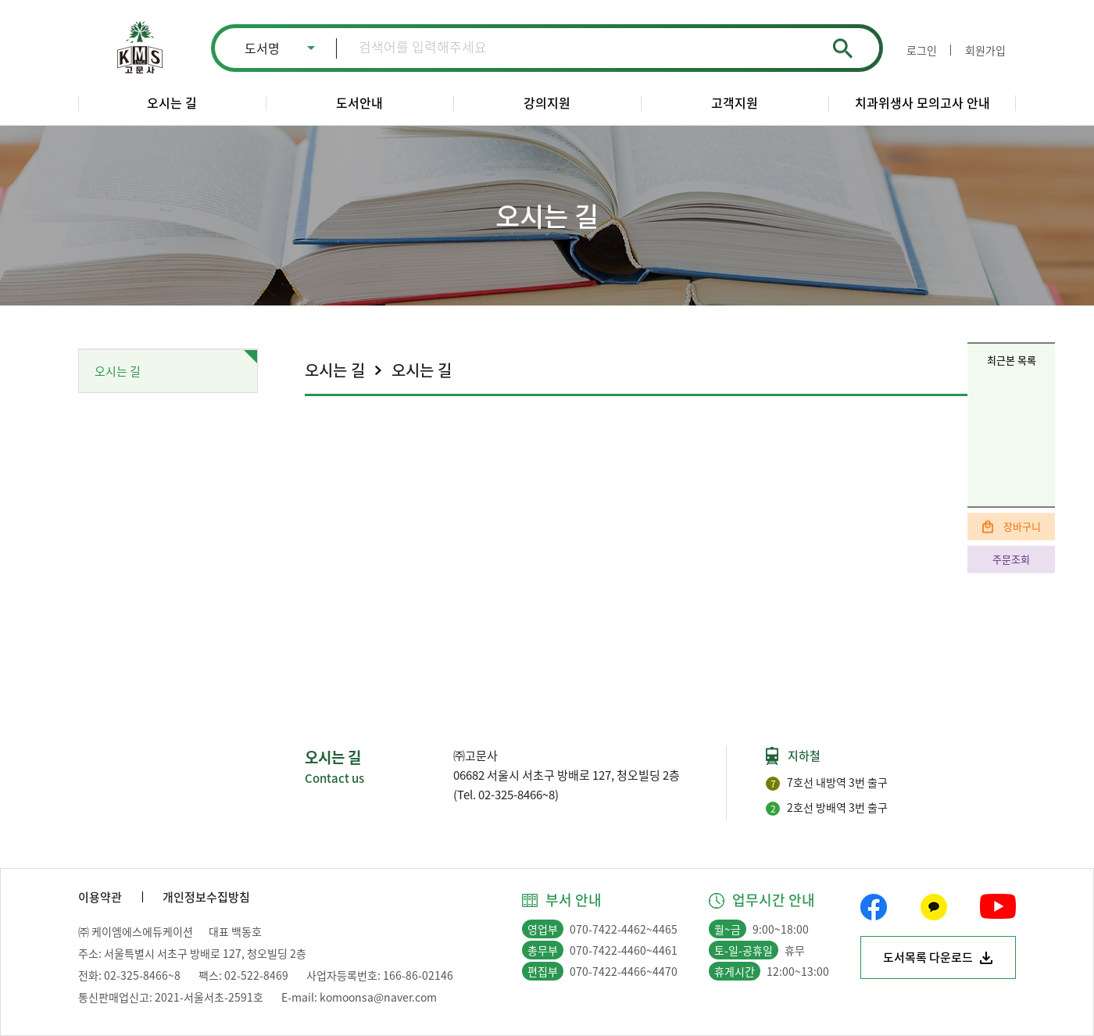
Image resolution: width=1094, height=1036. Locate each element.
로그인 (921, 50)
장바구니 (1022, 526)
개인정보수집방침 (206, 897)
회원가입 (985, 50)
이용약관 (100, 897)
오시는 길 (172, 102)
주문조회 (1011, 559)
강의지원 (547, 102)
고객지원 (734, 102)
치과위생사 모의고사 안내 (922, 102)
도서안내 (359, 102)
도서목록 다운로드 (928, 957)
